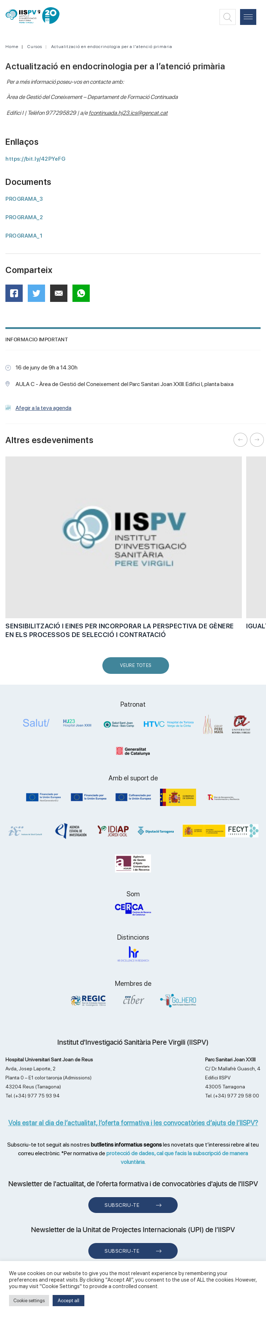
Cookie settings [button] (29, 1300)
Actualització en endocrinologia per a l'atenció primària (111, 46)
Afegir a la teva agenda (43, 407)
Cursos (34, 46)
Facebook (16, 295)
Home (11, 46)
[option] (123, 551)
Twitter (38, 296)
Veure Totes (137, 668)
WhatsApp (83, 295)
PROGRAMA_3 (24, 199)
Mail (60, 296)
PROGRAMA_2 (24, 217)
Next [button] (257, 440)
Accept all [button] (68, 1300)
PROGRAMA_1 (24, 236)
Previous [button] (241, 440)
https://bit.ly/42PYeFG (35, 159)
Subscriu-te (122, 1205)
